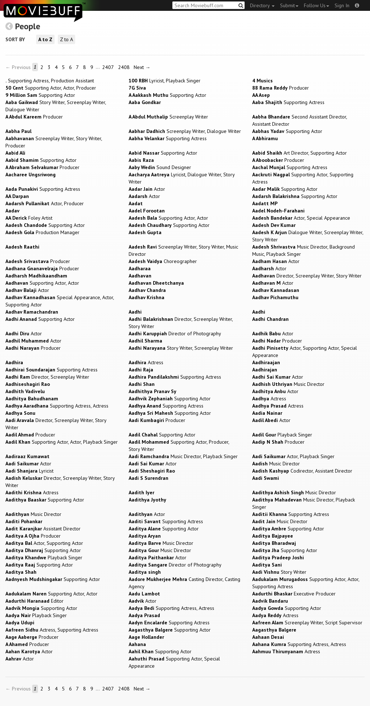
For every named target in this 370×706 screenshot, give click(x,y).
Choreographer (163, 261)
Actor (147, 189)
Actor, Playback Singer (293, 456)
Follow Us (316, 5)
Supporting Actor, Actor (168, 218)
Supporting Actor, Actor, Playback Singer (61, 442)
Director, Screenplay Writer (47, 377)
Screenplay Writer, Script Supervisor (307, 622)
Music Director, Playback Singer (183, 456)
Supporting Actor (40, 95)
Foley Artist (28, 218)
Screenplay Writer (168, 116)
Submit (289, 5)
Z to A (66, 39)
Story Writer (279, 572)
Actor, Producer (44, 203)
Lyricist (29, 471)
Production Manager (42, 232)
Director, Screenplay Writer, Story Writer (307, 275)
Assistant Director (43, 528)
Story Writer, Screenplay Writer (181, 348)
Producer (280, 88)
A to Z (45, 39)
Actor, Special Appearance (301, 218)
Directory (262, 5)
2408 (124, 67)
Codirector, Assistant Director (302, 471)
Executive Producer (294, 593)
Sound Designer (160, 167)
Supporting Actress (288, 102)
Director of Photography (175, 333)
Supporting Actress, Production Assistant (49, 80)
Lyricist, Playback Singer (165, 80)
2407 (108, 67)
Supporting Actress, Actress (56, 405)
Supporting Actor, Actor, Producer (50, 88)
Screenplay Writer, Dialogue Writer (185, 131)
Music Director (288, 384)
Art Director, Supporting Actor (299, 153)
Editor (34, 601)
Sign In (342, 5)
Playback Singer (282, 434)
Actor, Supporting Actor (44, 543)
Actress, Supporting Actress (51, 630)
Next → (142, 67)
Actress (146, 362)
